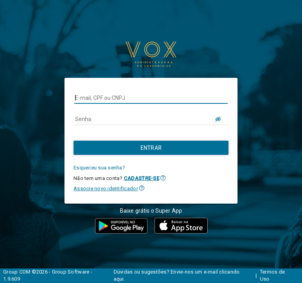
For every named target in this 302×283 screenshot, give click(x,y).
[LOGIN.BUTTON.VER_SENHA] (218, 119)
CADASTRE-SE (141, 178)
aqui (119, 279)
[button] (163, 177)
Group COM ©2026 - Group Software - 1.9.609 (47, 275)
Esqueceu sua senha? (99, 168)
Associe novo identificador (106, 188)
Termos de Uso (272, 275)
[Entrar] (151, 148)
